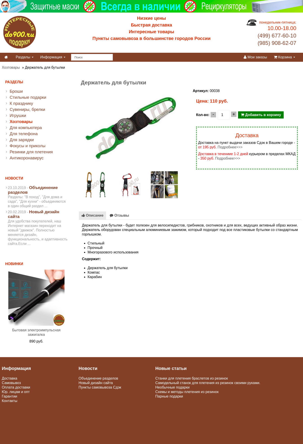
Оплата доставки (16, 387)
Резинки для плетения (31, 151)
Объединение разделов (98, 378)
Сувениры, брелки (27, 109)
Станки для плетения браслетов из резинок (191, 378)
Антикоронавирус (27, 158)
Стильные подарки (28, 97)
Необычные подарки (172, 387)
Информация (52, 57)
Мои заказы (255, 57)
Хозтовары (11, 67)
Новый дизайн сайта (96, 383)
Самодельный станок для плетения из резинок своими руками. (207, 383)
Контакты (9, 401)
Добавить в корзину (261, 115)
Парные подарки (169, 396)
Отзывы (119, 215)
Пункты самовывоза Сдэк (100, 387)
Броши (16, 91)
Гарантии (9, 396)
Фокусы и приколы (27, 145)
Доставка (9, 378)
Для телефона (24, 133)
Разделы (24, 57)
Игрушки (18, 115)
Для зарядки (22, 139)
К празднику (21, 103)
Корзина (284, 57)
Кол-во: (202, 115)
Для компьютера (26, 127)
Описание (93, 215)
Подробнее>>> (230, 147)
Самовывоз (11, 383)
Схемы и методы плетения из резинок (186, 392)
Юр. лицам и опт (16, 392)
